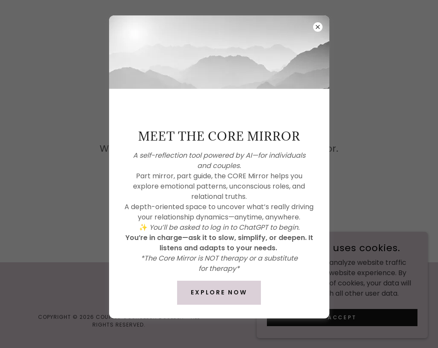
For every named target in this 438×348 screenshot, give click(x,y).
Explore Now (219, 292)
